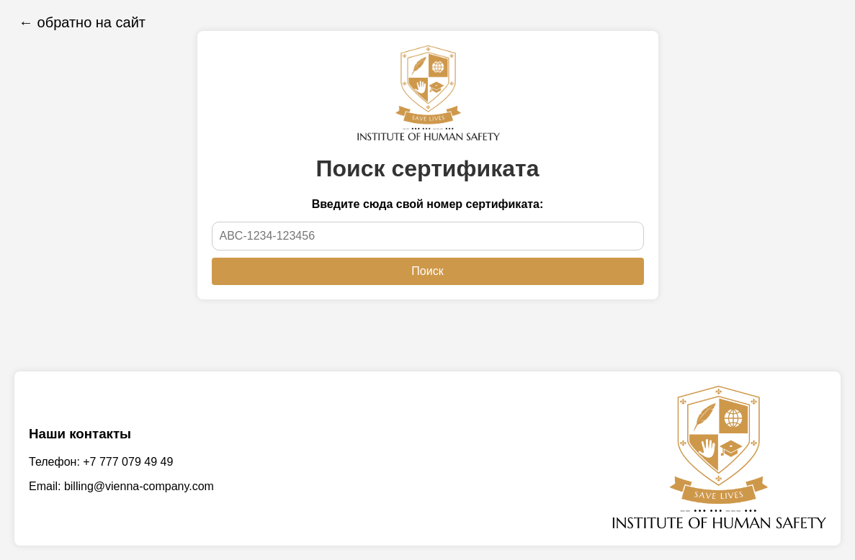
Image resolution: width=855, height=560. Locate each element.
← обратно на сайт (82, 22)
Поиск (427, 271)
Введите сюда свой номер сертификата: (428, 204)
